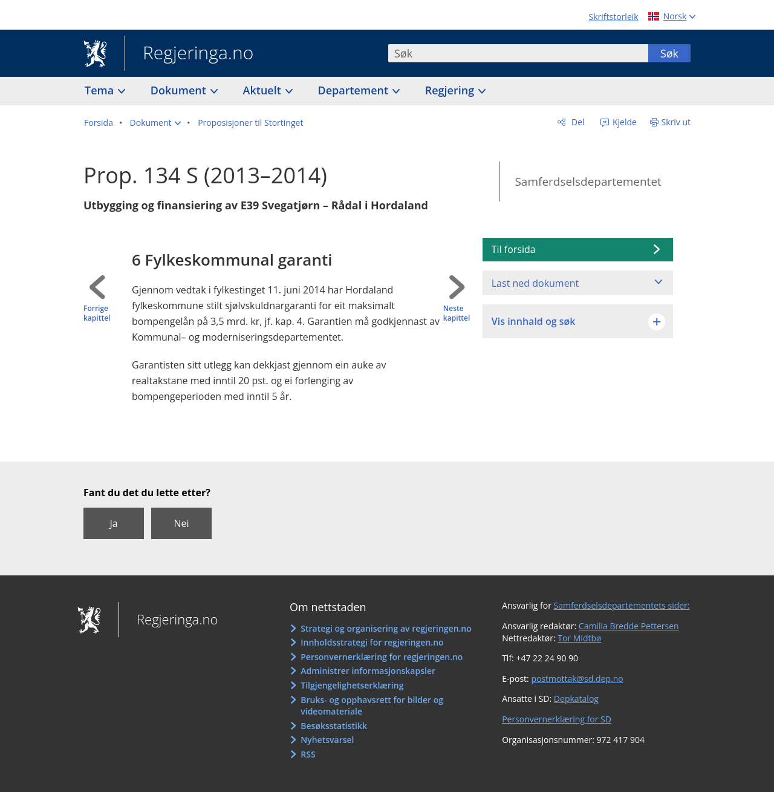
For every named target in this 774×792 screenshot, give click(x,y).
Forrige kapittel (96, 314)
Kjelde (623, 122)
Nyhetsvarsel (327, 739)
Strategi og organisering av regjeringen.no (386, 628)
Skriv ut (676, 122)
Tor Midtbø (579, 638)
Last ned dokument (535, 283)
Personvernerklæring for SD (556, 719)
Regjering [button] (451, 90)
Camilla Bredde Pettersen (629, 626)
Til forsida (514, 249)
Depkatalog (576, 698)
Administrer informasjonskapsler (368, 670)
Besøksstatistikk (334, 725)
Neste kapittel (456, 314)
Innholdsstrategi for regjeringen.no (372, 642)
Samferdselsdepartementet (588, 181)
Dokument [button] (180, 90)
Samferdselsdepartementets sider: (622, 605)
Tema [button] (101, 90)
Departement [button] (354, 90)
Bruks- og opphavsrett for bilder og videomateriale (372, 706)
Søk (669, 53)
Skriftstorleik (614, 16)
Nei (181, 523)
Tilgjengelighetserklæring (352, 685)
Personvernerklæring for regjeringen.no (382, 657)
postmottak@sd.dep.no (577, 678)
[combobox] (518, 53)
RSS (308, 754)
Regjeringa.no (189, 54)
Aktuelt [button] (263, 90)
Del (576, 122)
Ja (113, 523)
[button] (155, 123)
